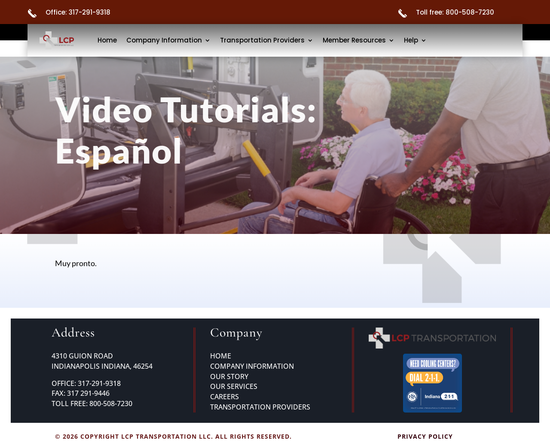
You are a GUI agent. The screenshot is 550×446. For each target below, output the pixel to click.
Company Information (164, 40)
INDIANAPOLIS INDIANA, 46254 (102, 366)
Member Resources (354, 40)
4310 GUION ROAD (82, 356)
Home (107, 40)
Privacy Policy (425, 436)
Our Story (229, 376)
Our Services (233, 386)
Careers (224, 396)
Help (411, 40)
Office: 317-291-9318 (78, 12)
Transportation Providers (262, 40)
